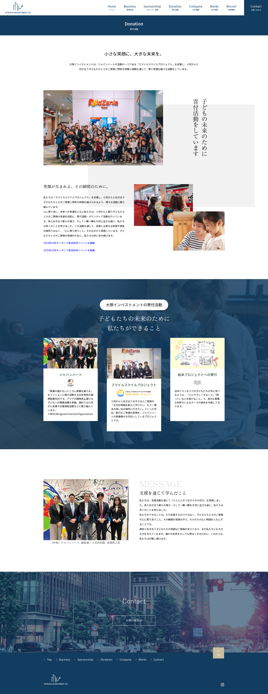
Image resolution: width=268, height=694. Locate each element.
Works (142, 659)
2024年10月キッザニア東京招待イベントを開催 (69, 243)
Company (126, 659)
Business (64, 659)
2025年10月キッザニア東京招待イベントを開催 (69, 250)
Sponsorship (85, 659)
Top (49, 659)
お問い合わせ (134, 620)
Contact (159, 659)
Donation (106, 659)
